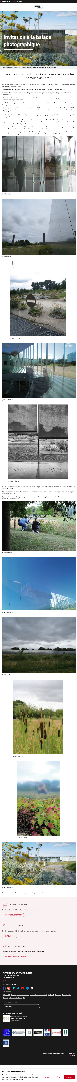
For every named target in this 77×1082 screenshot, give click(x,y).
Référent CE (6, 995)
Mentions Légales (47, 1053)
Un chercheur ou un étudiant (38, 995)
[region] (38, 1075)
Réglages (46, 1077)
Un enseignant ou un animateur (20, 995)
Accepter (69, 1077)
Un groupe (58, 995)
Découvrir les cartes (13, 915)
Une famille (51, 995)
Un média (5, 998)
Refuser (58, 1077)
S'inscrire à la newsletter (15, 956)
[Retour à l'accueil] (38, 7)
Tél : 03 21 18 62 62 (8, 977)
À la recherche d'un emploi (17, 998)
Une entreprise (66, 995)
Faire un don (9, 936)
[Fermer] (75, 1069)
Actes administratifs (58, 1053)
